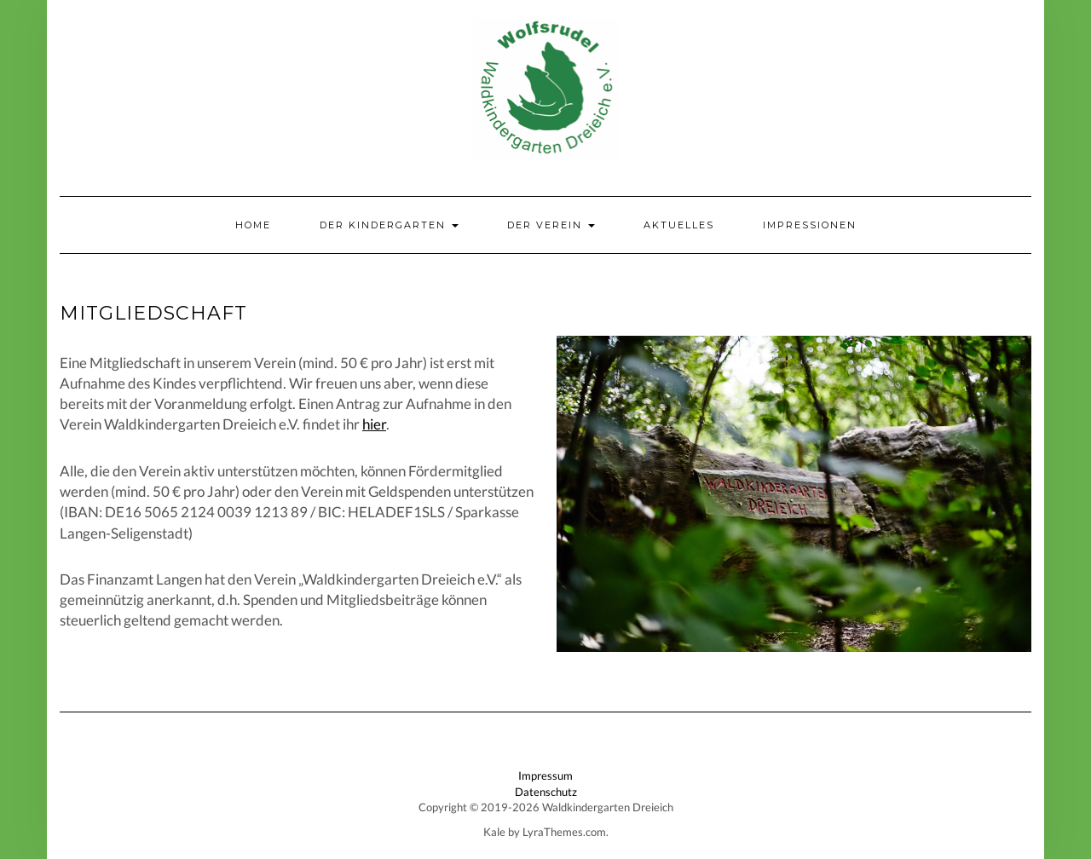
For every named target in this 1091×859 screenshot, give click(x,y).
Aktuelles (679, 225)
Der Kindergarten (389, 225)
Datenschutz (546, 791)
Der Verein (551, 225)
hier (374, 424)
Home (253, 225)
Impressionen (810, 225)
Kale (494, 832)
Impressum (545, 775)
